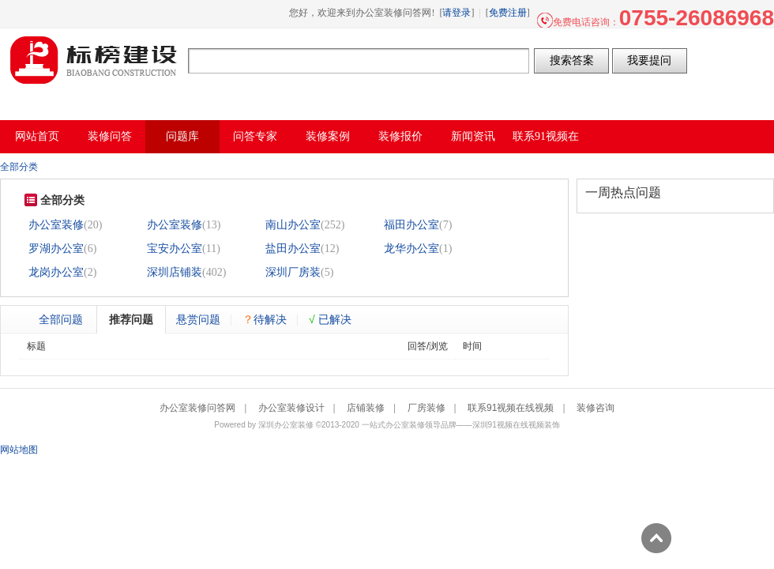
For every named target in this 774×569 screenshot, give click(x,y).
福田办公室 (411, 225)
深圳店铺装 (174, 272)
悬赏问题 (198, 319)
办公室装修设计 (291, 407)
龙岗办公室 (56, 272)
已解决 (330, 319)
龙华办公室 (411, 248)
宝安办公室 (174, 248)
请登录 (456, 12)
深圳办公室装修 (286, 424)
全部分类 (19, 166)
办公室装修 (56, 225)
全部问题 (61, 319)
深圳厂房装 (293, 272)
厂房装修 (426, 407)
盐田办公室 (293, 248)
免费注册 (508, 12)
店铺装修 (366, 407)
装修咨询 (595, 407)
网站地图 (19, 449)
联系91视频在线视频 (511, 407)
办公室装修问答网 (94, 60)
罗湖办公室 (56, 248)
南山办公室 (293, 225)
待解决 (264, 319)
